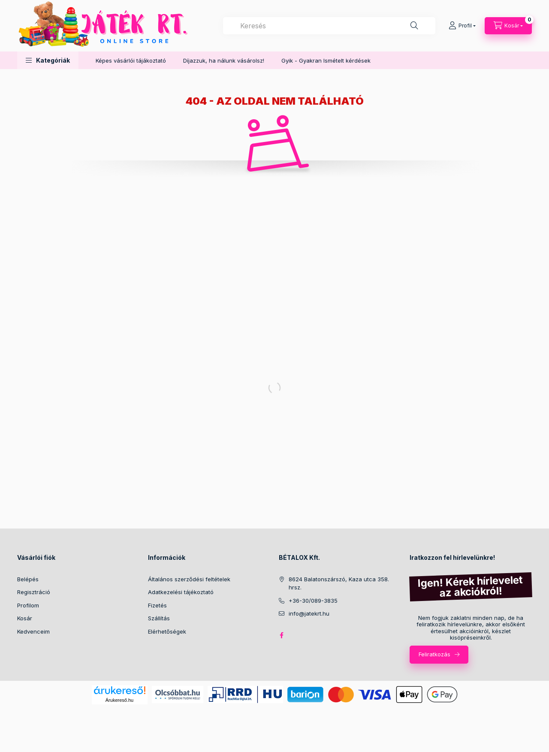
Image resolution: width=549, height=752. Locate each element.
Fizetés (157, 605)
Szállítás (159, 618)
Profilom (28, 605)
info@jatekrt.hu (309, 613)
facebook (281, 635)
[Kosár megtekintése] (508, 25)
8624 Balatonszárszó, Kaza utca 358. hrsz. (339, 583)
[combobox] (329, 25)
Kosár (24, 618)
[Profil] (462, 25)
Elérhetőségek (167, 631)
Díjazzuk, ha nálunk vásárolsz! (223, 60)
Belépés (28, 579)
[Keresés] (414, 26)
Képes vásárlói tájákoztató (131, 60)
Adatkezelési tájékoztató (181, 592)
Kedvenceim (33, 631)
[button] (47, 60)
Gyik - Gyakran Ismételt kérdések (326, 60)
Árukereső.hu (119, 700)
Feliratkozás (434, 654)
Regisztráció (33, 592)
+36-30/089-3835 (313, 600)
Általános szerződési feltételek (189, 579)
